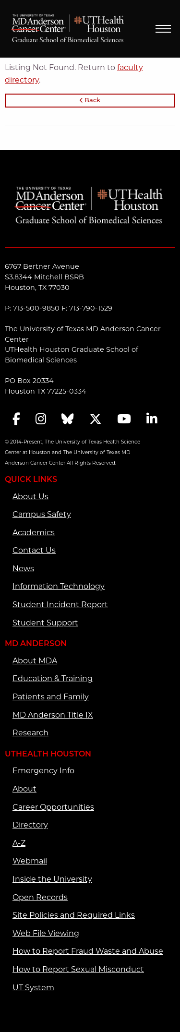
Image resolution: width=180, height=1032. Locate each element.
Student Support (45, 622)
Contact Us (34, 550)
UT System (33, 987)
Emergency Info (43, 770)
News (23, 568)
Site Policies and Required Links (73, 915)
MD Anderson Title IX (52, 715)
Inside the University (52, 879)
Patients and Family (50, 696)
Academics (33, 532)
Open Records (40, 897)
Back (90, 100)
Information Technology (58, 586)
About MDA (34, 660)
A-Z (18, 843)
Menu (163, 29)
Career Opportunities (53, 807)
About (24, 788)
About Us (30, 496)
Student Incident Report (60, 604)
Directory (30, 824)
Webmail (29, 860)
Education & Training (52, 678)
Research (30, 732)
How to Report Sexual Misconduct (78, 969)
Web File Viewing (45, 933)
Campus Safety (41, 514)
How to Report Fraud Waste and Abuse (87, 951)
